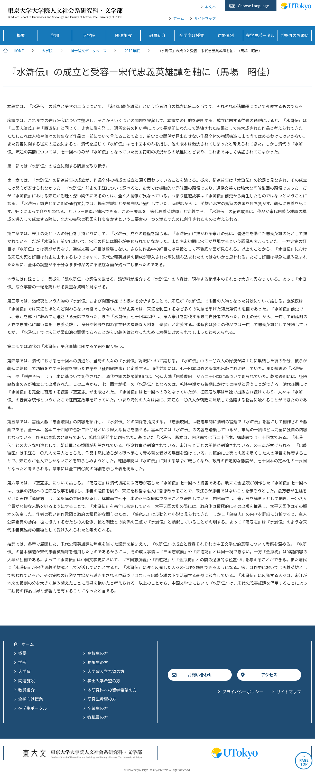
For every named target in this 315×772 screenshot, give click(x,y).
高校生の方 (97, 653)
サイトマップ (205, 18)
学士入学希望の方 (103, 680)
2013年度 (132, 50)
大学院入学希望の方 (105, 671)
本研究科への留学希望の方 (112, 690)
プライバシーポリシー (242, 691)
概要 (22, 653)
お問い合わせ (200, 675)
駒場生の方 (97, 662)
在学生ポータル (32, 708)
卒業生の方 (97, 708)
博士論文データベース (88, 50)
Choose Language (253, 5)
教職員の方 (97, 717)
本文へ (210, 6)
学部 (22, 662)
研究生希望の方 (101, 699)
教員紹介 (26, 690)
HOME (19, 50)
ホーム (178, 18)
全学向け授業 (30, 699)
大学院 (47, 50)
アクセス (269, 675)
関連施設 (26, 680)
